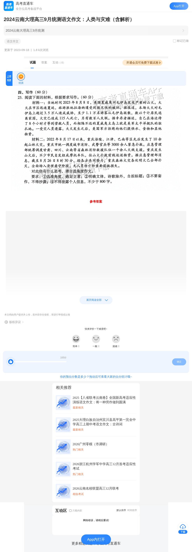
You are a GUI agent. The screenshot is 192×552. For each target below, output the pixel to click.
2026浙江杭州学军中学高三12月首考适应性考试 (104, 466)
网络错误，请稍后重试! (96, 520)
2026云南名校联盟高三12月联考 (96, 488)
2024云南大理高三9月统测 (25, 30)
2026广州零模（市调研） (91, 444)
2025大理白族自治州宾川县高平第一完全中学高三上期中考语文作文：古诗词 (104, 422)
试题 (33, 62)
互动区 (61, 510)
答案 (44, 62)
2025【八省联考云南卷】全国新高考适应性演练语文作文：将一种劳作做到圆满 (104, 400)
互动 (58, 62)
